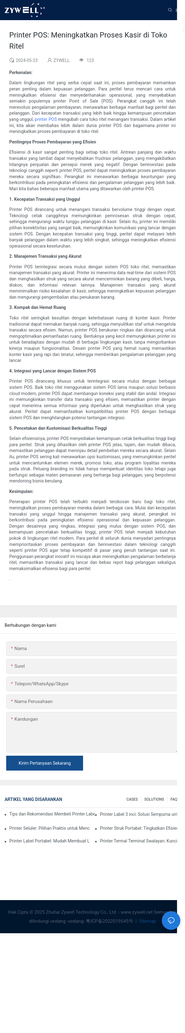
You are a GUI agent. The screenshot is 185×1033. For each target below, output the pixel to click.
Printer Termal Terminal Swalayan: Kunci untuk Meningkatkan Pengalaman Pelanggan (140, 840)
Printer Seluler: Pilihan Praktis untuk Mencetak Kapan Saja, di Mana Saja (49, 828)
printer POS (46, 119)
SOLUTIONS (154, 799)
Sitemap (147, 921)
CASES (132, 799)
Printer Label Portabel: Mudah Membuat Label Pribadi (49, 840)
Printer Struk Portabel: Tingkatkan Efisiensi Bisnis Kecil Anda (140, 828)
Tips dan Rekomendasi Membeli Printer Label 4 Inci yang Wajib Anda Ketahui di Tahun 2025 (52, 813)
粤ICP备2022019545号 (110, 921)
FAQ (173, 799)
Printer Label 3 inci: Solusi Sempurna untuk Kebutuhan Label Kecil (140, 814)
